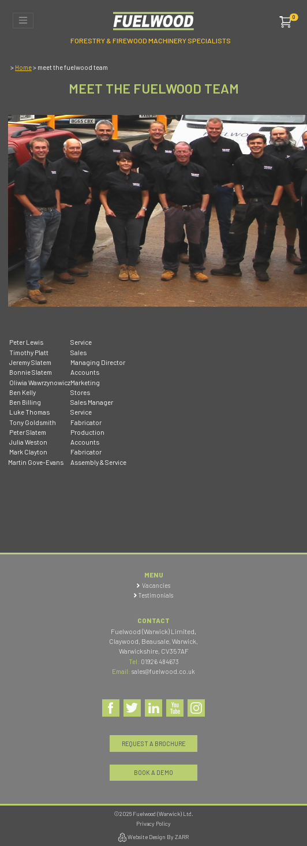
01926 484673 (160, 661)
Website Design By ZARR (153, 837)
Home (23, 67)
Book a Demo (153, 772)
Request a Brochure (154, 743)
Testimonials (155, 595)
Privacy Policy (153, 823)
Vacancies (156, 585)
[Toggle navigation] (23, 20)
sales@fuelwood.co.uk (163, 671)
